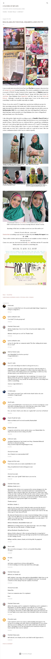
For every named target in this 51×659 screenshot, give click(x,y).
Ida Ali (9, 402)
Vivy (29, 242)
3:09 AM (10, 336)
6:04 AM (10, 358)
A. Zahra (10, 391)
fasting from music (9, 90)
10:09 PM (10, 567)
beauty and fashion (11, 297)
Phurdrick (10, 619)
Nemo (10, 546)
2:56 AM (10, 321)
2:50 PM (10, 434)
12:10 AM (10, 583)
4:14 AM (10, 541)
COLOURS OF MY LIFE (10, 6)
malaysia (31, 297)
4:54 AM (10, 553)
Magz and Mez (12, 461)
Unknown (10, 439)
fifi (8, 557)
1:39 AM (10, 312)
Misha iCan (11, 427)
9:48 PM (10, 469)
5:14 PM (10, 446)
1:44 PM (10, 413)
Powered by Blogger (25, 654)
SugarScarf (24, 96)
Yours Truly (12, 12)
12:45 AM (10, 479)
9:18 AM (10, 630)
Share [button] (4, 294)
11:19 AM (10, 386)
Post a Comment (7, 643)
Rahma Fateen (12, 352)
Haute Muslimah (13, 418)
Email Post (9, 294)
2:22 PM (10, 423)
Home (5, 12)
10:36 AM (10, 640)
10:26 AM (10, 598)
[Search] (47, 2)
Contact (20, 12)
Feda (9, 305)
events (17, 297)
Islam (27, 297)
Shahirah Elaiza (12, 326)
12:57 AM (10, 614)
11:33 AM (10, 397)
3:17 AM (10, 347)
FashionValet (6, 234)
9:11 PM (9, 456)
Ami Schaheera (23, 222)
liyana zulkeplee (12, 316)
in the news (22, 297)
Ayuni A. (10, 363)
